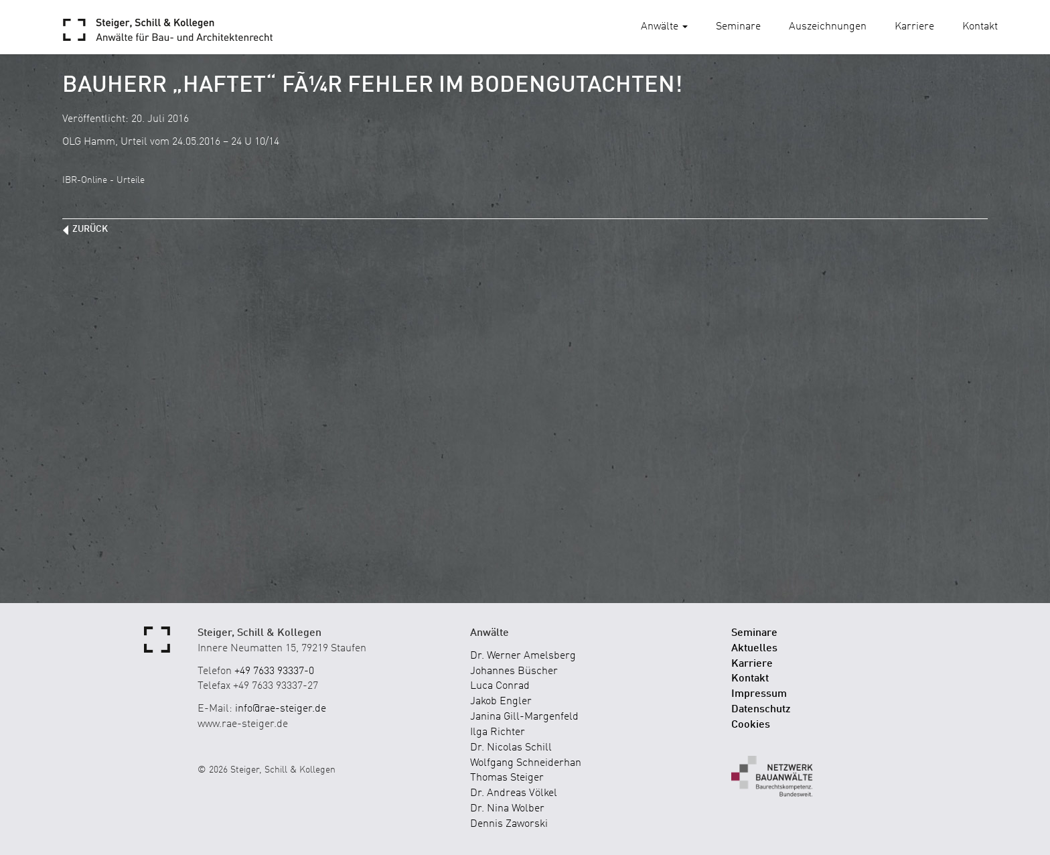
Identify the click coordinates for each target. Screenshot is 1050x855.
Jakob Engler (501, 701)
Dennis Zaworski (509, 824)
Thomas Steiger (507, 778)
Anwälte (664, 26)
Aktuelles (754, 648)
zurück (90, 229)
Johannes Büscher (514, 671)
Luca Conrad (500, 686)
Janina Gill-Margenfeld (524, 717)
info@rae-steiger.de (280, 709)
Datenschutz (761, 709)
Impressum (759, 694)
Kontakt (980, 26)
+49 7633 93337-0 (274, 671)
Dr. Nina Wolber (507, 808)
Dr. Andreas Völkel (513, 793)
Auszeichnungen (828, 26)
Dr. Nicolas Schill (511, 747)
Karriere (914, 26)
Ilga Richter (497, 732)
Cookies (750, 725)
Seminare (738, 26)
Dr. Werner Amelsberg (523, 656)
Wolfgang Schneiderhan (525, 763)
